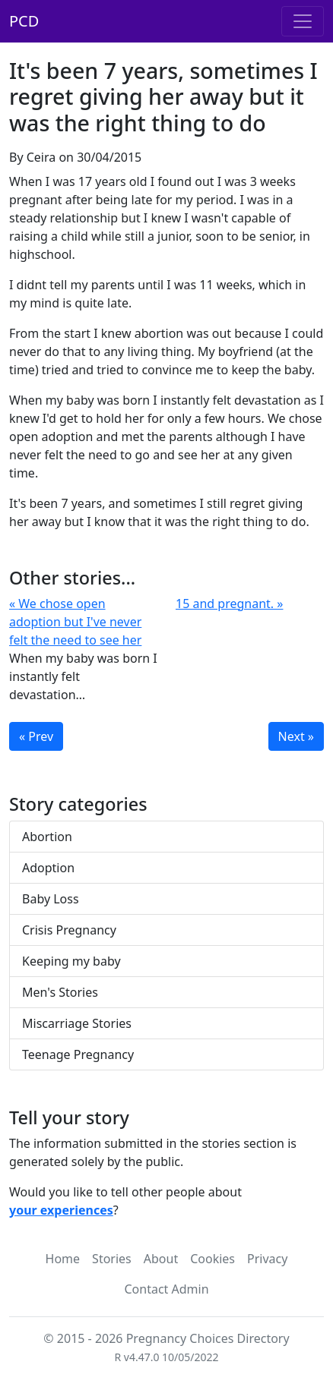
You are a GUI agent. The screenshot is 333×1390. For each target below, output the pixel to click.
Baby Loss (50, 898)
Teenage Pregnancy (78, 1054)
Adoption (48, 867)
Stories (112, 1258)
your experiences (61, 1210)
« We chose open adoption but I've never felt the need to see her (75, 621)
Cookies (212, 1258)
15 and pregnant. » (229, 603)
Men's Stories (60, 992)
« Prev (36, 736)
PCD (24, 21)
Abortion (47, 836)
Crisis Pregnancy (69, 930)
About (161, 1258)
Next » (296, 736)
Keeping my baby (71, 961)
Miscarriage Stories (77, 1023)
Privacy (267, 1258)
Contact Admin (166, 1289)
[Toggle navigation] (302, 21)
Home (63, 1258)
